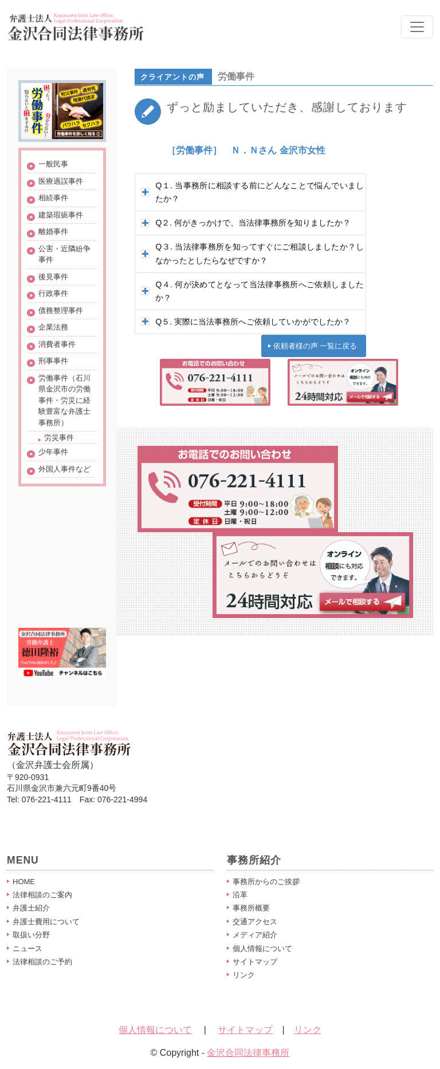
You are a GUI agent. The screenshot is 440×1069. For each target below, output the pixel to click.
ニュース (27, 948)
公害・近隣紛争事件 (64, 254)
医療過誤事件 (60, 181)
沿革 (240, 894)
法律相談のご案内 (42, 894)
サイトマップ (255, 961)
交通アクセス (255, 921)
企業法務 (53, 327)
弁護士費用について (46, 921)
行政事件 (53, 293)
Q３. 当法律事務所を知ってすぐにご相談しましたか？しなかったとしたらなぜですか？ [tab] (252, 253)
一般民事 (53, 164)
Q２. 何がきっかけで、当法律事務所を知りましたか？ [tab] (246, 222)
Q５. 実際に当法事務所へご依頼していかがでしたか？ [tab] (246, 321)
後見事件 (53, 276)
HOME (24, 881)
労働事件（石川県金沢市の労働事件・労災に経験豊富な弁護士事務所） (64, 400)
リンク (244, 975)
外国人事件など (64, 469)
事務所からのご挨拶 (266, 881)
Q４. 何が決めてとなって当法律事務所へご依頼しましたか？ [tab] (252, 291)
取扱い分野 (31, 935)
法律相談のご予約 (42, 961)
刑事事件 (53, 361)
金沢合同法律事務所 (248, 1053)
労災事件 (59, 437)
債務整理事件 (60, 310)
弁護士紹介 (31, 908)
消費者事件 (57, 344)
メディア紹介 (255, 935)
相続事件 (53, 197)
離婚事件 (53, 231)
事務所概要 (251, 908)
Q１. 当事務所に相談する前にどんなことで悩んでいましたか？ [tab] (252, 192)
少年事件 (53, 452)
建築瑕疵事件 (60, 215)
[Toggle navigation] (417, 26)
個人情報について (262, 948)
